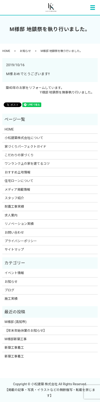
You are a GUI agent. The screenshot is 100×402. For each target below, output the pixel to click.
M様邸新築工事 (16, 339)
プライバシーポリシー (21, 241)
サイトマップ (14, 249)
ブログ (9, 290)
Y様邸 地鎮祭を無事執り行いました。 (67, 92)
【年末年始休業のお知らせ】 (26, 330)
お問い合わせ (14, 232)
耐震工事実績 (16, 206)
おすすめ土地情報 (17, 172)
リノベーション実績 (19, 224)
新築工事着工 (14, 347)
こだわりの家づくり (19, 155)
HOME (6, 51)
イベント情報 (14, 273)
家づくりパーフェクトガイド (25, 146)
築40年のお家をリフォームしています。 (35, 88)
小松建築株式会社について (24, 138)
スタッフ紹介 (14, 198)
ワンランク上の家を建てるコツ (27, 163)
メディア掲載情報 (17, 189)
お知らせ (25, 51)
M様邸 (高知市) (15, 322)
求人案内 (11, 215)
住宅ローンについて (19, 181)
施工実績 (11, 298)
